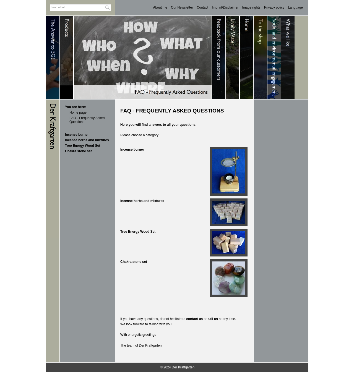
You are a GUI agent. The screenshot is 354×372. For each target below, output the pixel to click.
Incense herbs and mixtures (87, 140)
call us (213, 319)
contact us (194, 319)
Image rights (251, 7)
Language (295, 7)
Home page (78, 112)
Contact (202, 7)
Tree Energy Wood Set (82, 146)
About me (160, 7)
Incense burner (77, 135)
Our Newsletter (182, 7)
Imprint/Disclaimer (225, 7)
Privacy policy (274, 7)
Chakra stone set (78, 151)
